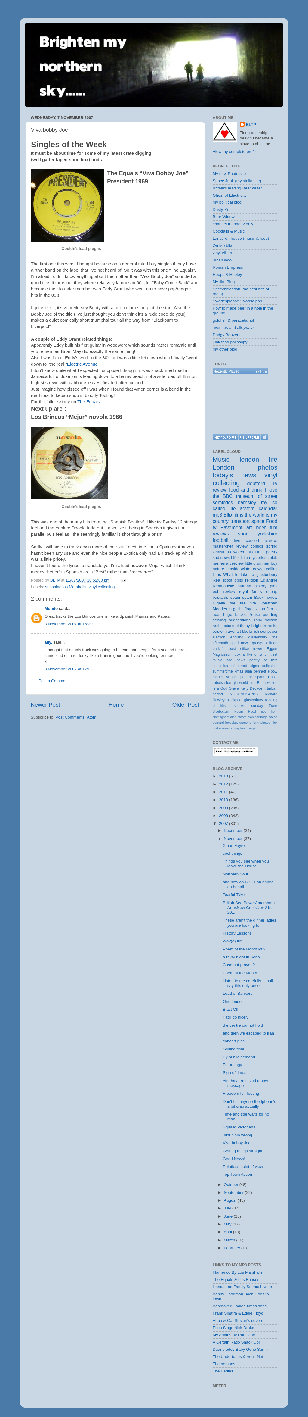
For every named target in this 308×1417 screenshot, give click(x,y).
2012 (224, 784)
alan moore (238, 717)
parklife (218, 649)
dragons (245, 722)
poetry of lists (263, 660)
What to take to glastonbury (250, 574)
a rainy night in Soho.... (243, 957)
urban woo (222, 260)
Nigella (219, 603)
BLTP (251, 124)
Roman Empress (228, 267)
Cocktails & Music (229, 231)
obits (238, 580)
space (257, 521)
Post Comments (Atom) (77, 717)
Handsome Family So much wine (242, 1286)
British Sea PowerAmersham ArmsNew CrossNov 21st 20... (249, 907)
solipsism (269, 666)
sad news (221, 557)
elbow (272, 671)
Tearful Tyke (234, 894)
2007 (224, 823)
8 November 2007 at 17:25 (69, 669)
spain (235, 597)
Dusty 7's (221, 209)
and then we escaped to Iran (248, 1033)
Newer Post (45, 704)
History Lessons (237, 933)
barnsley (247, 502)
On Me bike (223, 245)
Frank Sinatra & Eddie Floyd (238, 1313)
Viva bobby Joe (237, 1143)
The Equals (88, 401)
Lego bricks (234, 614)
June (229, 1216)
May (228, 1224)
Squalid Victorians (239, 1127)
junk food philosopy (230, 342)
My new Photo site (229, 173)
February (232, 1248)
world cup (247, 683)
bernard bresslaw (225, 722)
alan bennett (255, 671)
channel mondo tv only (233, 224)
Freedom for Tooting (241, 1093)
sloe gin (231, 683)
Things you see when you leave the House (246, 863)
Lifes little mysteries (248, 557)
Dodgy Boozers (226, 334)
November (234, 838)
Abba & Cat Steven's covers (238, 1320)
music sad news (229, 660)
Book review (265, 597)
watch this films (248, 552)
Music (221, 459)
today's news (234, 475)
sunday (257, 706)
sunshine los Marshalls (65, 587)
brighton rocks (264, 625)
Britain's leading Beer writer (237, 188)
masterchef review (230, 546)
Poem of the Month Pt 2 (244, 949)
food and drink (245, 489)
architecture (223, 625)
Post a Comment (53, 681)
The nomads (224, 1364)
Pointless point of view (243, 1166)
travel (230, 631)
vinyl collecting (101, 587)
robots (218, 683)
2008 (224, 815)
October (231, 1184)
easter (218, 631)
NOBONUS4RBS (244, 694)
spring (271, 546)
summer (227, 728)
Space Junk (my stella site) (237, 181)
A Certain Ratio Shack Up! (236, 1342)
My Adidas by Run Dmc (234, 1335)
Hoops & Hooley (227, 274)
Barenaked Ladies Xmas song (240, 1306)
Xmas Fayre (234, 845)
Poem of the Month (240, 973)
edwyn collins (265, 568)
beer (261, 527)
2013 (224, 776)
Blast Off (231, 1009)
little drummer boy (261, 563)
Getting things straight (242, 1151)
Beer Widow (224, 216)
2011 (224, 792)
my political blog (227, 202)
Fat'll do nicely (235, 1017)
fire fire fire (243, 603)
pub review (224, 591)
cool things (232, 853)
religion (251, 580)
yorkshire (267, 533)
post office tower (245, 649)
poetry (271, 552)
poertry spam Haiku (258, 677)
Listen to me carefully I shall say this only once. (248, 983)
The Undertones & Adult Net (238, 1356)
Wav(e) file (232, 941)
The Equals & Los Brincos (236, 1279)
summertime (223, 671)
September (234, 1192)
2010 (224, 799)
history (260, 586)
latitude (271, 643)
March (230, 1240)
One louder (233, 1001)
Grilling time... (235, 1049)
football (220, 540)
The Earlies (223, 1371)
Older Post (185, 704)
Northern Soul (235, 874)
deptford (256, 483)
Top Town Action (237, 1174)
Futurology (232, 1065)
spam (247, 597)
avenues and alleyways (234, 327)
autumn (244, 586)
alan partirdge (257, 717)
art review (235, 563)
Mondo (51, 608)
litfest (273, 654)
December (234, 830)
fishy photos (261, 722)
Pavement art (236, 527)
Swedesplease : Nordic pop (237, 301)
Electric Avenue (82, 364)
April (228, 1232)
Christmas (222, 552)
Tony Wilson (265, 620)
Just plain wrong (237, 1135)
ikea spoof (222, 580)
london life (258, 459)
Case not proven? (239, 965)
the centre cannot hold (243, 1025)
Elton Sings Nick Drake (233, 1327)
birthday (243, 625)
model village (225, 677)
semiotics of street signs (236, 666)
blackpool (234, 700)
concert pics (234, 1041)
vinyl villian (222, 253)
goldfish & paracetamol (233, 320)
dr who (260, 654)
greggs (257, 643)
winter (246, 568)
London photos (245, 467)
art (239, 631)
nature (218, 568)
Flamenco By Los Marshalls (238, 1272)
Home (116, 704)
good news (239, 643)
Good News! (234, 1158)
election (219, 637)
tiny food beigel (245, 728)
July (228, 1208)
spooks (239, 706)
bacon (273, 717)
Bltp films (233, 514)
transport (240, 521)
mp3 (217, 514)
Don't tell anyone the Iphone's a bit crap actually (249, 1104)
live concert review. (255, 540)
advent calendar (258, 508)
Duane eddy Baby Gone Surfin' (241, 1349)
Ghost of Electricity (230, 195)
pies (273, 586)
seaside (233, 568)
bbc (245, 631)
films (217, 574)
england (236, 637)
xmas (239, 671)
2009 (224, 808)
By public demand (239, 1057)
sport (243, 533)
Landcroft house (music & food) (241, 238)
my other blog (225, 349)
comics (257, 546)
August (231, 1200)
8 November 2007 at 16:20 (69, 624)
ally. (48, 642)
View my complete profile (235, 151)
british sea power (263, 631)
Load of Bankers (237, 993)
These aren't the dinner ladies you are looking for (249, 922)
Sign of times (234, 1072)
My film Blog (224, 281)
